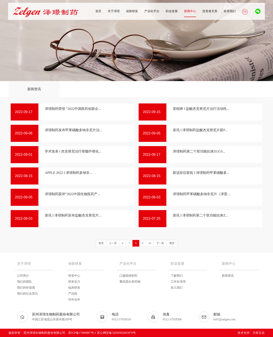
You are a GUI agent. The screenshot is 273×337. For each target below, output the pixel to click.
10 (149, 243)
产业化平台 (127, 263)
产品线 (72, 293)
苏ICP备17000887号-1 (82, 332)
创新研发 (75, 263)
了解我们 (177, 275)
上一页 (113, 243)
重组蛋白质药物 (129, 281)
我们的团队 (24, 281)
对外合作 (74, 299)
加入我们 (177, 287)
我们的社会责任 (27, 293)
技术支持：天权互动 (251, 332)
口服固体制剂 (128, 275)
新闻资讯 (34, 89)
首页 (101, 243)
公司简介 (23, 275)
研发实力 (74, 281)
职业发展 (177, 263)
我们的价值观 (26, 287)
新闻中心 (228, 263)
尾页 (171, 243)
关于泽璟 (24, 263)
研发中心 (74, 275)
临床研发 (74, 287)
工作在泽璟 (178, 281)
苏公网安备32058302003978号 (116, 332)
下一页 (160, 243)
